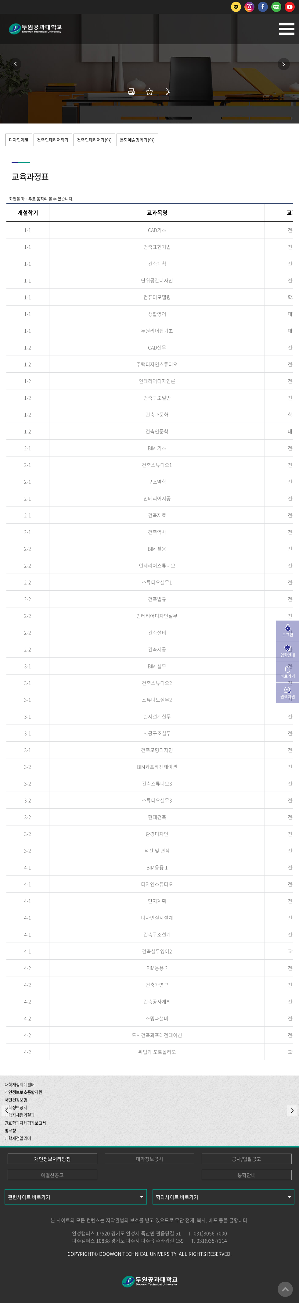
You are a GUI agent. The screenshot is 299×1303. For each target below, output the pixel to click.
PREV (7, 1110)
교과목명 (157, 213)
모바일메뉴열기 (286, 29)
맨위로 (285, 1289)
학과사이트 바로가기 (177, 1197)
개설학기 (27, 213)
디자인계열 (19, 140)
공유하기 (168, 91)
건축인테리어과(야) (94, 140)
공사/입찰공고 (246, 1158)
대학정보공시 (149, 1158)
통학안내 (246, 1175)
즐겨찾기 (149, 91)
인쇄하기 (131, 91)
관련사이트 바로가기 (29, 1197)
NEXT (292, 1110)
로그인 (287, 634)
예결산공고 (52, 1175)
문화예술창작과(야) (137, 140)
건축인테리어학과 (53, 140)
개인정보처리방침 (52, 1158)
